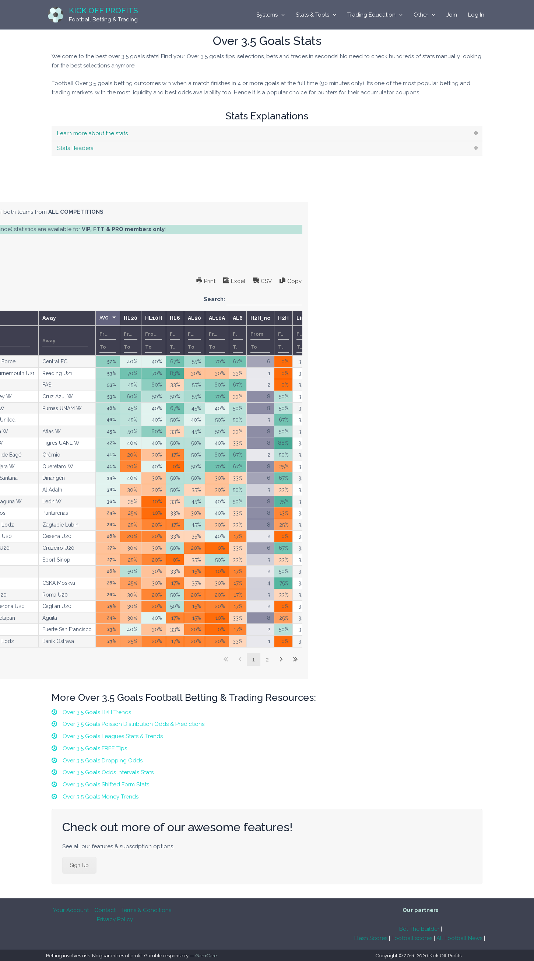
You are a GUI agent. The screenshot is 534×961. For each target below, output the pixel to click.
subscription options (96, 247)
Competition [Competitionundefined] (147, 318)
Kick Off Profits (103, 10)
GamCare (206, 956)
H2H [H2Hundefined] (504, 318)
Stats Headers (75, 148)
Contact (105, 910)
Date (65, 341)
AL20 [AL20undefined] (415, 318)
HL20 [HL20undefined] (351, 318)
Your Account (71, 910)
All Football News (459, 938)
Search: (473, 299)
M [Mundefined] (17, 318)
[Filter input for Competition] (149, 340)
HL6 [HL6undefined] (395, 318)
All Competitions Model (41, 194)
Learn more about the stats (92, 133)
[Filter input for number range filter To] (328, 347)
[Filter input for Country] (101, 340)
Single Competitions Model (119, 194)
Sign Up (79, 866)
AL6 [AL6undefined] (458, 318)
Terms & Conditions (146, 910)
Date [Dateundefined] (52, 318)
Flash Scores (370, 938)
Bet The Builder (419, 929)
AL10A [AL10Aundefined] (437, 318)
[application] (281, 14)
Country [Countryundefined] (93, 318)
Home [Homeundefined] (209, 318)
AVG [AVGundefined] (324, 318)
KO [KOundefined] (183, 318)
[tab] (267, 133)
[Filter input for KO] (186, 340)
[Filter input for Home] (226, 340)
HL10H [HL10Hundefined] (374, 318)
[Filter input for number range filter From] (328, 334)
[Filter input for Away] (285, 340)
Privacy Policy (115, 919)
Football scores (411, 938)
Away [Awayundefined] (270, 318)
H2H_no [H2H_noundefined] (481, 318)
